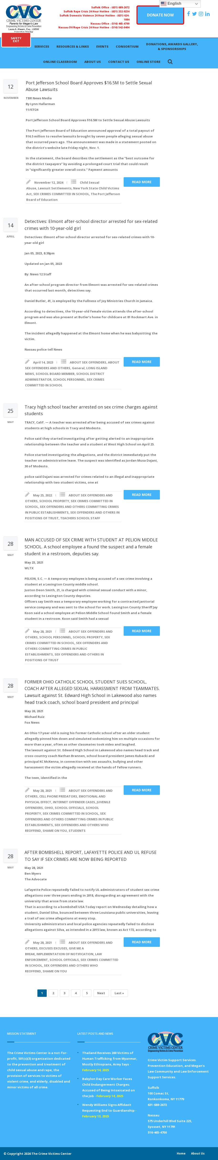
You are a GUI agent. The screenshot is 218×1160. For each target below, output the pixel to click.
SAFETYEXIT (16, 39)
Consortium (127, 46)
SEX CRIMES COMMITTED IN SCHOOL (61, 194)
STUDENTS (77, 830)
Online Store (148, 62)
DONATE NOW (160, 15)
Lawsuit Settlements (54, 188)
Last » (119, 993)
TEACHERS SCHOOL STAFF (80, 518)
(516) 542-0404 (120, 27)
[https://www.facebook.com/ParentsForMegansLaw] (189, 13)
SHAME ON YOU (55, 830)
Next (101, 993)
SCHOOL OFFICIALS (69, 808)
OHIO (49, 808)
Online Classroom (60, 62)
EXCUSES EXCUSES (53, 948)
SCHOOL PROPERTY (54, 501)
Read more (142, 182)
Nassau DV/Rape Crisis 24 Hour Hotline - (85, 27)
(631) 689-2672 (120, 7)
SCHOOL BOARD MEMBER (55, 374)
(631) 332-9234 (120, 11)
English (171, 4)
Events (102, 46)
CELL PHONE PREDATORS (58, 796)
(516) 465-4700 (120, 23)
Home (181, 1153)
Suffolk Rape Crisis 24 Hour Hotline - (88, 11)
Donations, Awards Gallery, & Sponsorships (172, 46)
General (78, 368)
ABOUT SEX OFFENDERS (88, 362)
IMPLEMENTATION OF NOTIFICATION (64, 954)
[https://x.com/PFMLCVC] (195, 13)
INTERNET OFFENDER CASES (74, 802)
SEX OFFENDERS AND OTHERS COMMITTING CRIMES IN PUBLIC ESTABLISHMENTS (66, 648)
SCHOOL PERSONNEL (69, 379)
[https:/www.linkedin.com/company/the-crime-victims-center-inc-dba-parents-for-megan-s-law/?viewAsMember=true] (208, 13)
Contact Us (118, 62)
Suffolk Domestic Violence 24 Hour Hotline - (88, 15)
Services (41, 46)
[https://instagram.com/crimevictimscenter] (201, 13)
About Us (92, 62)
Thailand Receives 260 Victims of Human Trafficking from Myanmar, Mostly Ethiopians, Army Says (109, 1058)
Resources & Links (72, 46)
